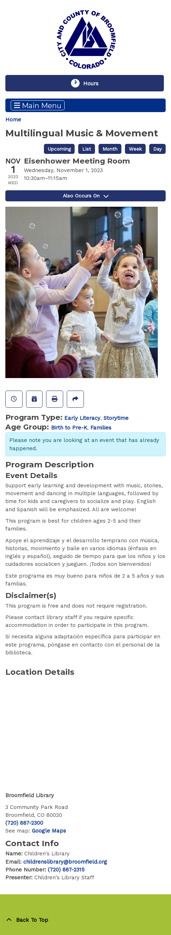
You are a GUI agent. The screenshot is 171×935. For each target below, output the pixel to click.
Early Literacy (82, 418)
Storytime (116, 418)
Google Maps (49, 831)
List (86, 149)
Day (157, 149)
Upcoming (59, 149)
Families (100, 427)
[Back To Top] (85, 920)
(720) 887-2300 (24, 823)
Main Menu (38, 105)
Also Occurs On (86, 195)
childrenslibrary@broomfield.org (65, 862)
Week (135, 149)
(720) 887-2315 (66, 869)
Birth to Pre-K (69, 427)
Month (109, 149)
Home (13, 119)
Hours (95, 83)
